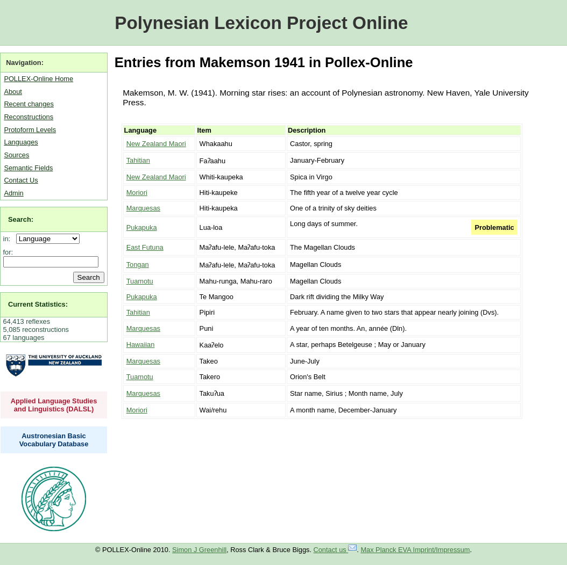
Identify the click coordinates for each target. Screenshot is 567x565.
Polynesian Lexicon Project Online (261, 23)
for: (8, 252)
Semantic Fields (28, 168)
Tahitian (138, 160)
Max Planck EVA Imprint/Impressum (415, 550)
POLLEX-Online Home (38, 79)
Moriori (136, 193)
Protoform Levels (30, 130)
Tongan (137, 264)
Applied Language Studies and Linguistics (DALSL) (54, 405)
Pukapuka (141, 227)
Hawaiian (140, 345)
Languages (21, 142)
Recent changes (28, 104)
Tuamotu (139, 281)
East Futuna (145, 247)
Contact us (335, 550)
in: (9, 239)
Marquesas (143, 208)
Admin (13, 193)
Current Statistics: (38, 304)
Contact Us (21, 180)
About (13, 92)
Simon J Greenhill (199, 550)
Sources (16, 155)
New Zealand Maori (156, 144)
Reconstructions (28, 117)
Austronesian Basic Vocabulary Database (54, 440)
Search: (20, 219)
